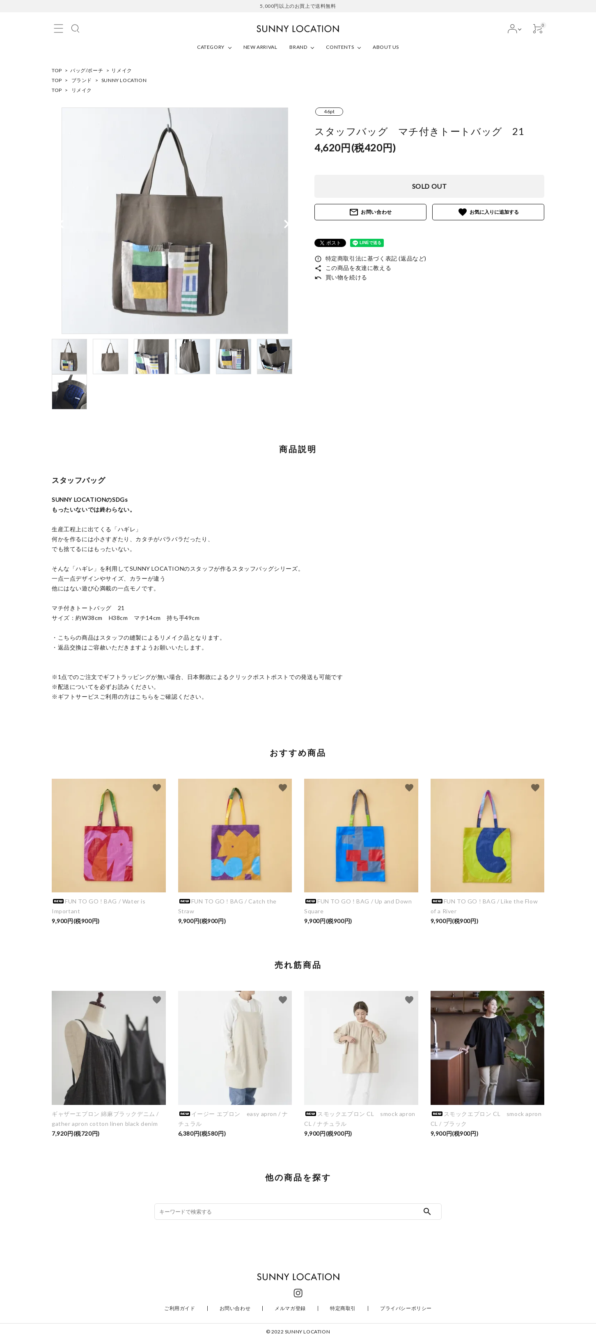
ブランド (81, 80)
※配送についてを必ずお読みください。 (106, 686)
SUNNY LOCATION (124, 80)
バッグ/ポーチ (86, 70)
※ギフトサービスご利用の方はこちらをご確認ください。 (130, 696)
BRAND (298, 47)
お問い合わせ (370, 212)
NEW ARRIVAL (260, 47)
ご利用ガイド (179, 1308)
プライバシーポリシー (406, 1308)
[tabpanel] (175, 220)
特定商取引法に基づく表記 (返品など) (370, 258)
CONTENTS (340, 47)
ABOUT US (386, 47)
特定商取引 (343, 1308)
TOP (57, 70)
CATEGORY (211, 47)
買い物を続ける (340, 277)
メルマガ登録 (290, 1308)
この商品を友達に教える (352, 267)
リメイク (121, 70)
